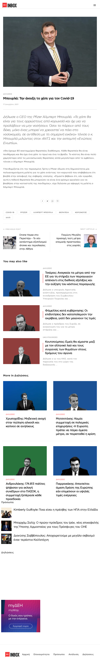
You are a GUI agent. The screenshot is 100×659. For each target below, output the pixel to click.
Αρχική (26, 645)
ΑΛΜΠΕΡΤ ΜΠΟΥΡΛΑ (43, 212)
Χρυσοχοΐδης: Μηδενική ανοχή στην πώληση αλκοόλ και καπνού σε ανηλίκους (26, 419)
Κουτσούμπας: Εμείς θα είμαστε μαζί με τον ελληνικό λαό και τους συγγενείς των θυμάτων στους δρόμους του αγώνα (70, 347)
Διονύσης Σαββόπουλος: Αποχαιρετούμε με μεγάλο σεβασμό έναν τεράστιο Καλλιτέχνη (54, 531)
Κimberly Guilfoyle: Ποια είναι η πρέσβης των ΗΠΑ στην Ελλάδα (56, 503)
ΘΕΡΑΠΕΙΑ (64, 212)
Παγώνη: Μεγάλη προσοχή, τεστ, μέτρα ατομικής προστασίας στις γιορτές (68, 240)
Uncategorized (50, 337)
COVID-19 (10, 212)
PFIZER (23, 212)
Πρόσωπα (59, 645)
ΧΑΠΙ (8, 218)
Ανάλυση (73, 645)
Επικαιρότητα (41, 645)
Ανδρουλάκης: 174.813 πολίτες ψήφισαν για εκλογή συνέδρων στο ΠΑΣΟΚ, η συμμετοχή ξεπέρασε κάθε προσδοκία (25, 485)
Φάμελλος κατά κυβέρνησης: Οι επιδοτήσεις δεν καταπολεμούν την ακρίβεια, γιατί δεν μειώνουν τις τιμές (70, 314)
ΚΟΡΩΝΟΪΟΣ (81, 212)
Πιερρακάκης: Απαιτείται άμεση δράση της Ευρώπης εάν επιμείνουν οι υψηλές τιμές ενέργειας (74, 483)
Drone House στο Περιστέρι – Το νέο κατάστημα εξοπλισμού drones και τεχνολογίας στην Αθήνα (32, 241)
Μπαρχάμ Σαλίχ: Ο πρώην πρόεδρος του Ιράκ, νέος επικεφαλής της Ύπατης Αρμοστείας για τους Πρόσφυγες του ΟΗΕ (56, 518)
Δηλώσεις (7, 94)
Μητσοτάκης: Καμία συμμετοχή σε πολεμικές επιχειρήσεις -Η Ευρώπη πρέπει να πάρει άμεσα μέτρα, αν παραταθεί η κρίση (75, 423)
